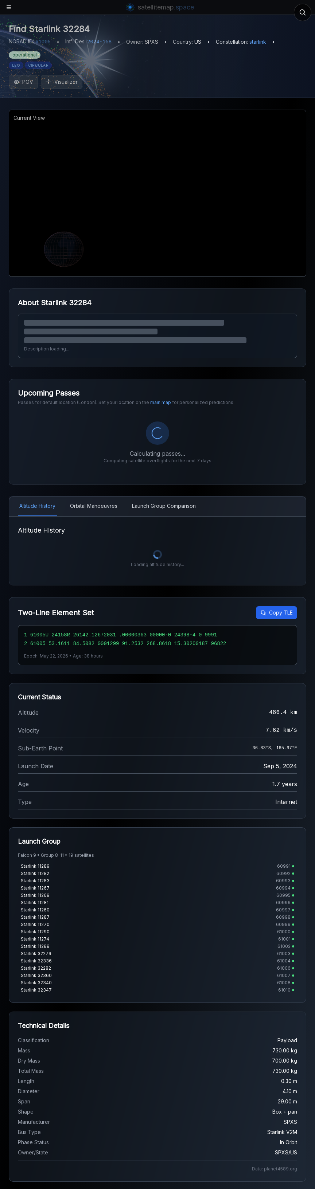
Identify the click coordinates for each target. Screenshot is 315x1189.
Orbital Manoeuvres (93, 440)
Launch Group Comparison (164, 440)
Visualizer (62, 82)
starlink (257, 42)
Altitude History (37, 440)
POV (23, 82)
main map (160, 402)
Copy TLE (276, 547)
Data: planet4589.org (274, 1103)
